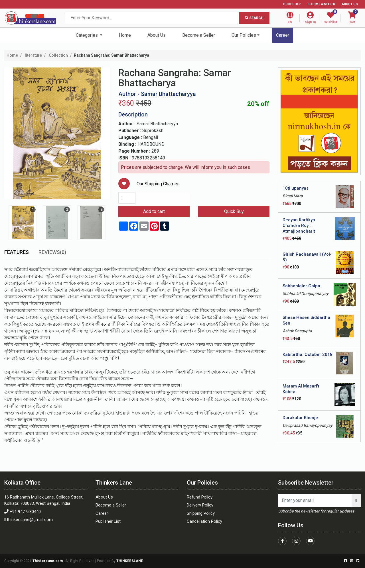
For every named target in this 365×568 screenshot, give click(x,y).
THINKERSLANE (129, 561)
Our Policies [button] (244, 35)
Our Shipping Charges (158, 183)
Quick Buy (234, 211)
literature (33, 55)
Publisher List (108, 521)
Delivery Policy (200, 505)
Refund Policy (199, 497)
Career (282, 35)
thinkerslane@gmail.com (30, 519)
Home (125, 35)
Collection (58, 55)
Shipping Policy (201, 513)
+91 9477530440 (25, 511)
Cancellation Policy (204, 521)
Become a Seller (321, 4)
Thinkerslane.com (48, 561)
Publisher (292, 4)
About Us (350, 4)
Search (254, 18)
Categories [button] (87, 35)
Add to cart (154, 211)
